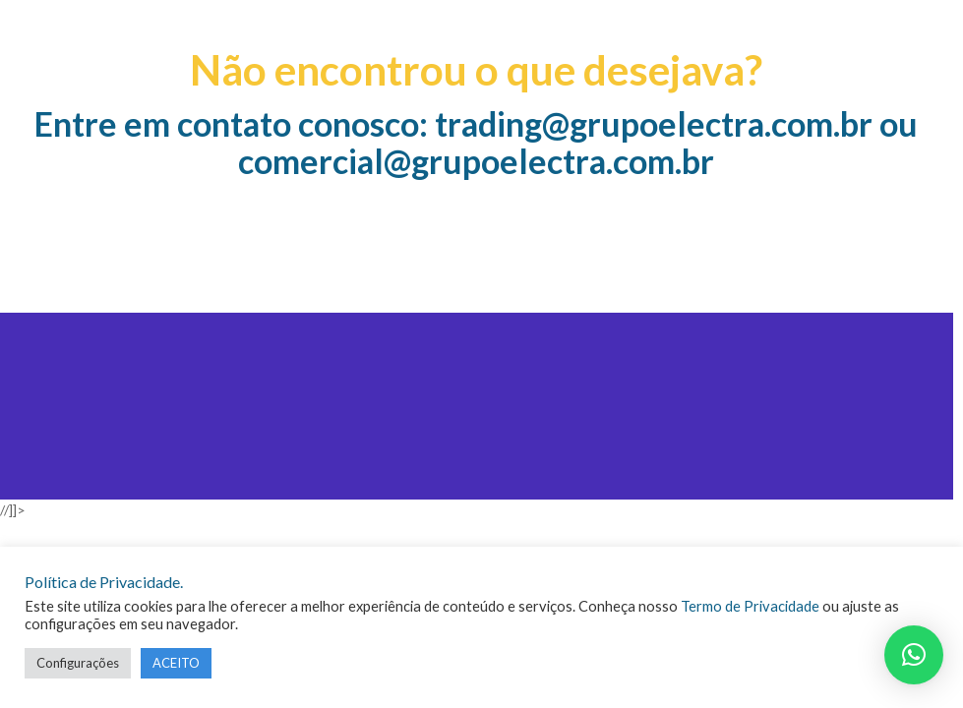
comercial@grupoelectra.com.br (476, 161)
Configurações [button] (77, 663)
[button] (913, 654)
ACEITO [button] (176, 663)
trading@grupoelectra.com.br (654, 123)
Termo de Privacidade (750, 606)
